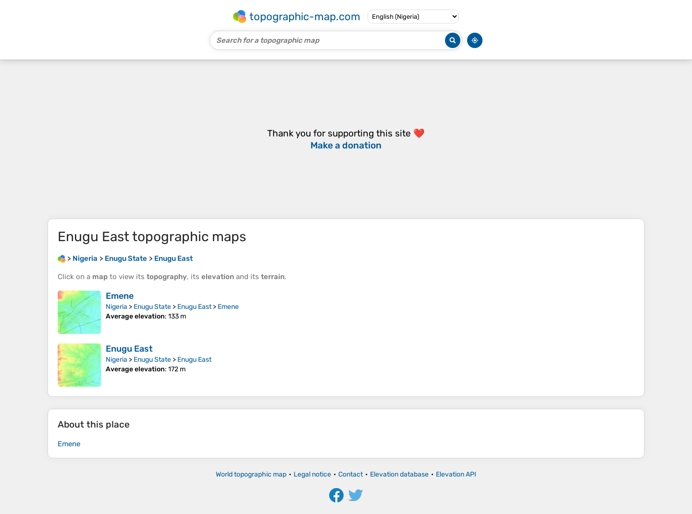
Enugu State (152, 307)
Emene (120, 296)
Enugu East (194, 307)
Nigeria (116, 307)
